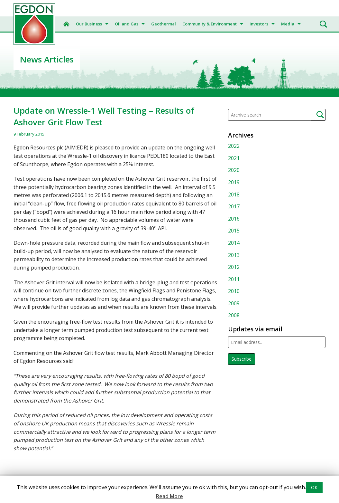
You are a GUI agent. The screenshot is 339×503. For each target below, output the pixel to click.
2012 (234, 266)
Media (287, 24)
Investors (259, 24)
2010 (234, 291)
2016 (234, 218)
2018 (234, 194)
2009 (234, 303)
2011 (234, 279)
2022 (234, 145)
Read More (169, 496)
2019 (234, 182)
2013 (234, 255)
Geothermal (163, 24)
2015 (234, 230)
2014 (234, 242)
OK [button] (314, 487)
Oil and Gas (126, 24)
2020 (234, 170)
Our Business (89, 24)
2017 (234, 206)
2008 (234, 315)
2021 (234, 158)
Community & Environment (209, 24)
